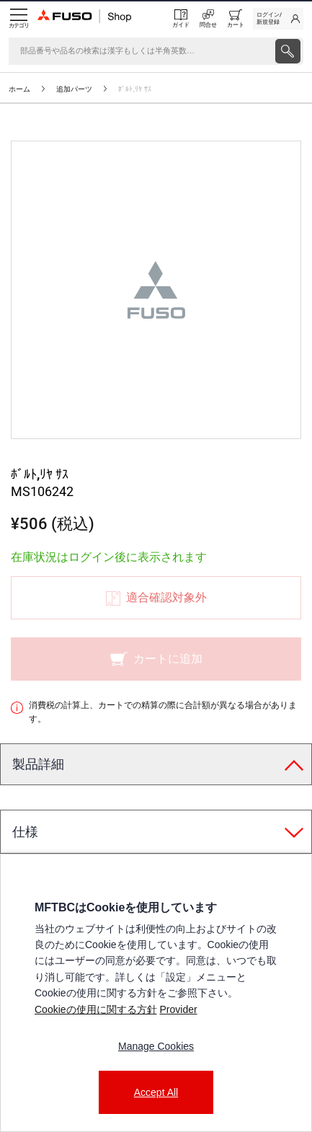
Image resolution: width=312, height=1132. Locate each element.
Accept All (156, 1092)
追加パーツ (74, 89)
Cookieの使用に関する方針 (96, 1009)
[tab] (156, 765)
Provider (178, 1009)
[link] (278, 19)
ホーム (19, 89)
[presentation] (287, 51)
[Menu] (18, 19)
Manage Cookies (156, 1046)
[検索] (140, 51)
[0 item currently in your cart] (235, 18)
